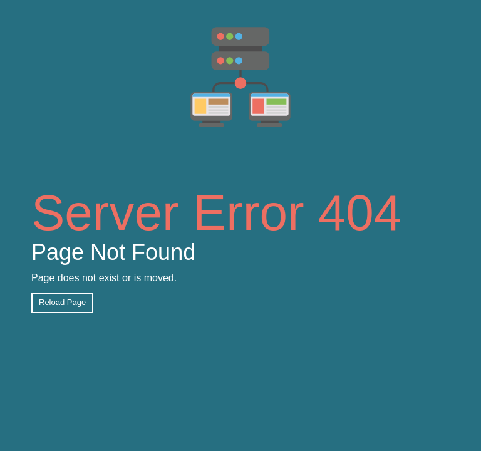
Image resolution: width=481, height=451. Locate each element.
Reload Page (62, 302)
